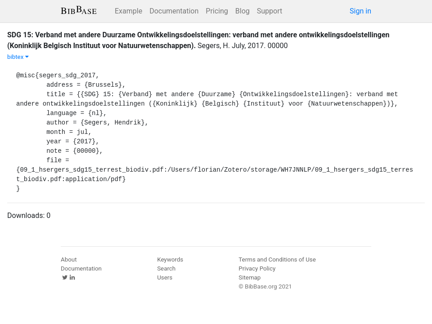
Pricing (217, 11)
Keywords (170, 259)
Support (269, 11)
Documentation (173, 11)
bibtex (18, 56)
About (69, 259)
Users (164, 277)
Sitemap (249, 277)
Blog (242, 11)
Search (166, 268)
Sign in (360, 11)
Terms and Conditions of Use (276, 259)
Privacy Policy (256, 268)
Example (128, 11)
